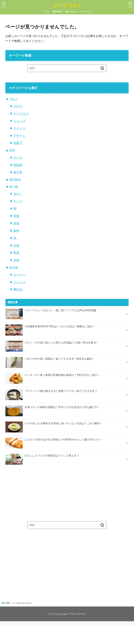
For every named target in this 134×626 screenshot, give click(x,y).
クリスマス (21, 113)
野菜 (16, 252)
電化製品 (15, 179)
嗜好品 (17, 289)
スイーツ (19, 128)
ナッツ (17, 201)
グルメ (13, 99)
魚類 (16, 260)
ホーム (46, 12)
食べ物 (13, 186)
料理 (12, 150)
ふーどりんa (67, 5)
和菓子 (17, 143)
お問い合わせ (70, 12)
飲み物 (13, 267)
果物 (16, 216)
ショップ (19, 121)
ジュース (19, 282)
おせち (17, 106)
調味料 (17, 165)
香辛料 (17, 172)
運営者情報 (57, 12)
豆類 (16, 245)
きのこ (17, 194)
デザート (19, 135)
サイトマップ (84, 12)
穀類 (16, 230)
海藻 (16, 223)
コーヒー (19, 274)
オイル (17, 157)
